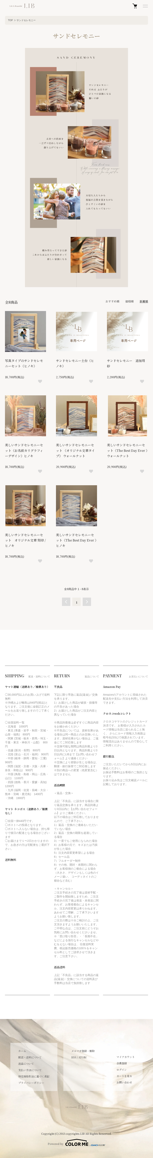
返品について (26, 1064)
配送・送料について (30, 1057)
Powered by (76, 1142)
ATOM (82, 1057)
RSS (73, 1057)
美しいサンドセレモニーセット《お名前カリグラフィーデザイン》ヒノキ (24, 450)
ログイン (122, 1069)
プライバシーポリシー (31, 1083)
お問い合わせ (124, 1082)
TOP (10, 20)
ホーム (22, 1051)
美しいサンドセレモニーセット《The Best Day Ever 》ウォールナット (127, 450)
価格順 (129, 301)
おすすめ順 (112, 301)
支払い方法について (30, 1070)
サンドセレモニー (26, 20)
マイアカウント (126, 1057)
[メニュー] (145, 6)
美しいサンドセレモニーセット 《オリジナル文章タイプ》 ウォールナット (75, 450)
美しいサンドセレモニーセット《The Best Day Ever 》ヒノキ (76, 540)
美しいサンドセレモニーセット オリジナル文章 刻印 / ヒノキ (25, 540)
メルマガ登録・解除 (83, 1051)
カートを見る (124, 1076)
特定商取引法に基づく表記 (33, 1076)
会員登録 (122, 1063)
